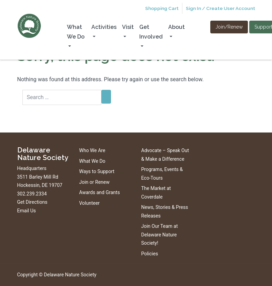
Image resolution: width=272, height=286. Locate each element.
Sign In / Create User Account (220, 8)
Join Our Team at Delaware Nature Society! (159, 234)
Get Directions (32, 202)
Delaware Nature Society (70, 274)
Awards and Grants (99, 192)
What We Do (75, 32)
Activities (104, 27)
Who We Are (92, 150)
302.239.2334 (32, 194)
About (176, 27)
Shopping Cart (162, 8)
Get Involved (151, 32)
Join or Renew (94, 182)
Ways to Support (96, 171)
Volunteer (89, 203)
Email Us (26, 210)
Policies (149, 253)
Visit (128, 27)
